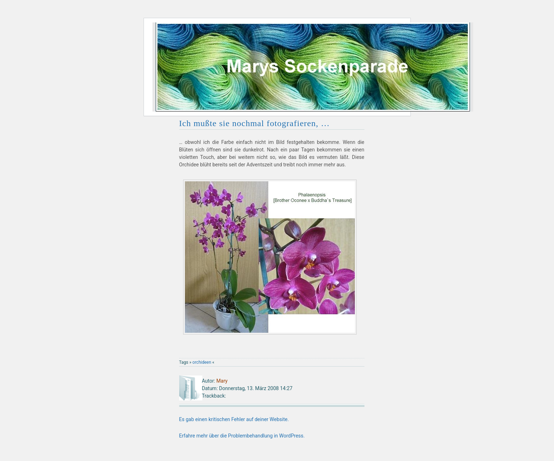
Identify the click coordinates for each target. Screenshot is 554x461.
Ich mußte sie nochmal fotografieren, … (254, 123)
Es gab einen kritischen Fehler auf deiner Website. (234, 419)
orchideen (201, 362)
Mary (221, 381)
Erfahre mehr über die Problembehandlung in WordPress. (242, 436)
